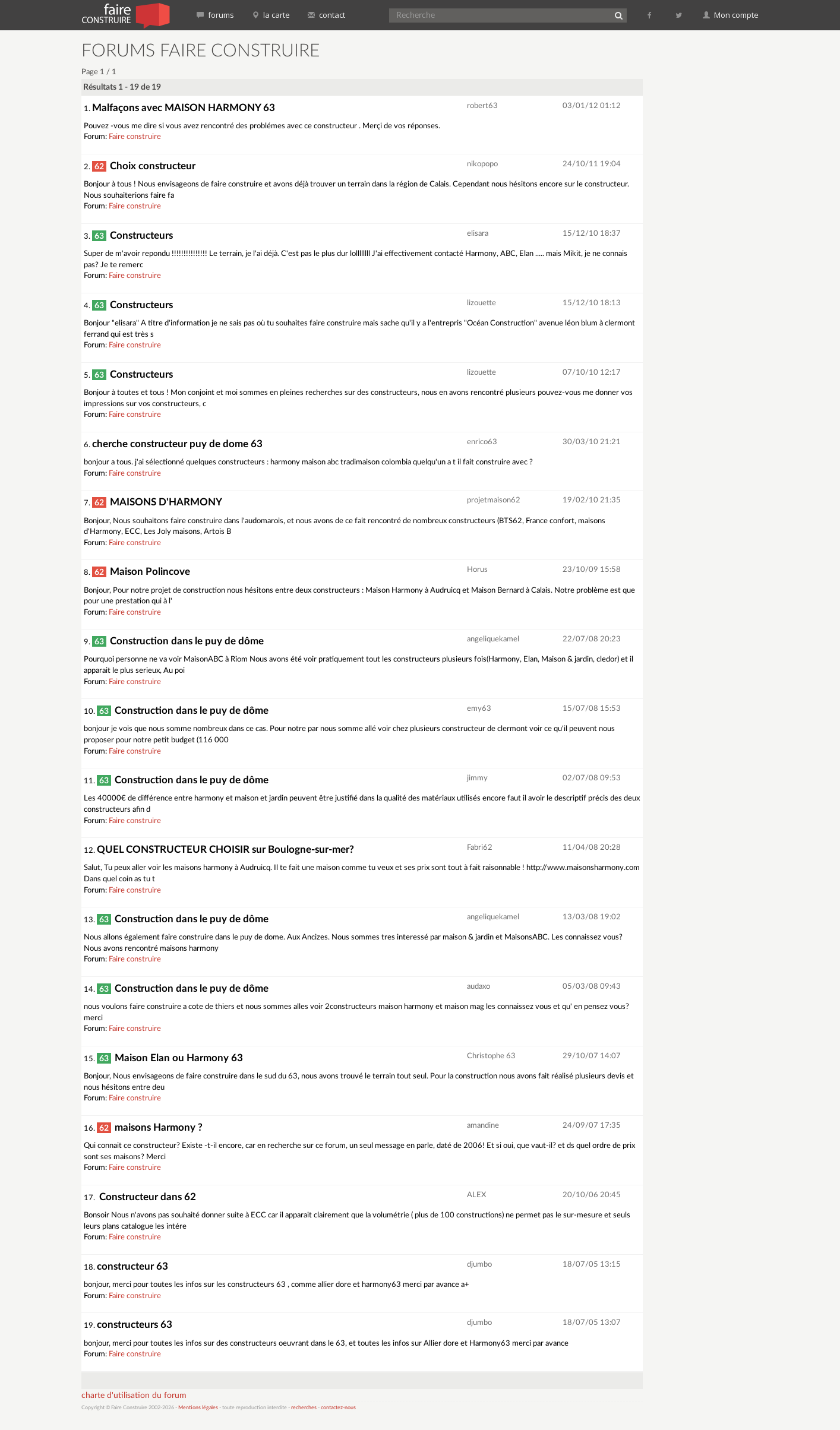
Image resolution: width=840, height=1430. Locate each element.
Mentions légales (198, 1407)
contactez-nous (338, 1407)
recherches (304, 1407)
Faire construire (135, 137)
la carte (271, 15)
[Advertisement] (708, 220)
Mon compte (731, 15)
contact (326, 15)
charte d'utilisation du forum (134, 1395)
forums (215, 15)
